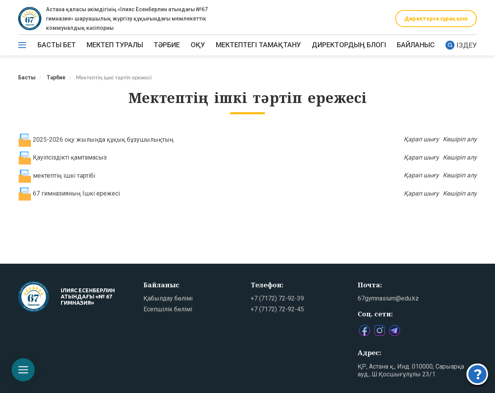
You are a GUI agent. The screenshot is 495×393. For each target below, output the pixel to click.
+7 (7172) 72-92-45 (277, 309)
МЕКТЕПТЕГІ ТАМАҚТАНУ (258, 45)
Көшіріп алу (460, 139)
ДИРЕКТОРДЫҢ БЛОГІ (349, 45)
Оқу (198, 45)
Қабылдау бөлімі (168, 298)
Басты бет (57, 45)
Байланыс (416, 45)
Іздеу (461, 45)
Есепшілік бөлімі (167, 309)
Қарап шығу (421, 139)
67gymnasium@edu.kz (388, 298)
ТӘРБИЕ (167, 45)
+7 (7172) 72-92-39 (277, 298)
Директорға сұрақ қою (436, 18)
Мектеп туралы (115, 45)
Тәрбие (55, 77)
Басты (27, 77)
